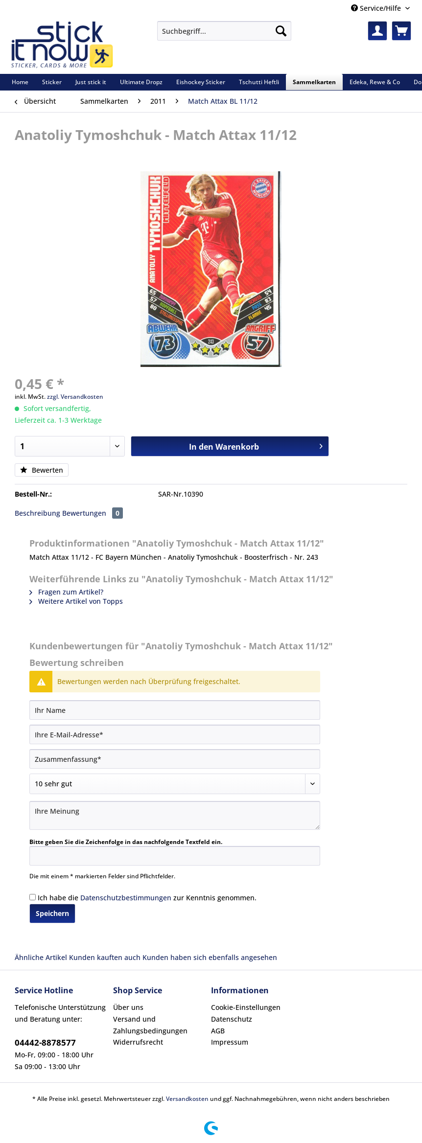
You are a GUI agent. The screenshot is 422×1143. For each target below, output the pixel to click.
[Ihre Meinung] (174, 815)
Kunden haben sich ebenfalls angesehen (209, 957)
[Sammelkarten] (314, 82)
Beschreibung (37, 513)
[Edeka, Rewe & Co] (375, 82)
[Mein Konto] (377, 31)
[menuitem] (224, 35)
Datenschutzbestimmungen (125, 897)
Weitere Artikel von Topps (76, 601)
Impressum (229, 1042)
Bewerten (41, 470)
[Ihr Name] (174, 710)
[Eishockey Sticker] (200, 82)
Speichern (52, 913)
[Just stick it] (91, 82)
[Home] (20, 82)
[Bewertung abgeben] (174, 784)
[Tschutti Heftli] (259, 82)
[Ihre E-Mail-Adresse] (174, 734)
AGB (218, 1030)
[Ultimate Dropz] (141, 82)
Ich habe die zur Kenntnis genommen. (147, 897)
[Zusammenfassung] (174, 759)
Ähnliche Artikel (41, 957)
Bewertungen (92, 513)
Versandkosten (187, 1099)
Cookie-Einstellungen (246, 1007)
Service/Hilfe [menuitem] (377, 8)
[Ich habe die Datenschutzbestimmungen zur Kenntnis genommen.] (32, 897)
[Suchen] (281, 31)
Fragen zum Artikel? (66, 591)
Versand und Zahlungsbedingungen (150, 1024)
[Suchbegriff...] (224, 31)
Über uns (128, 1007)
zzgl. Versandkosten (75, 396)
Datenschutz (231, 1019)
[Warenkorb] (401, 31)
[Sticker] (52, 82)
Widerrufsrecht (138, 1042)
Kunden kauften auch (105, 957)
